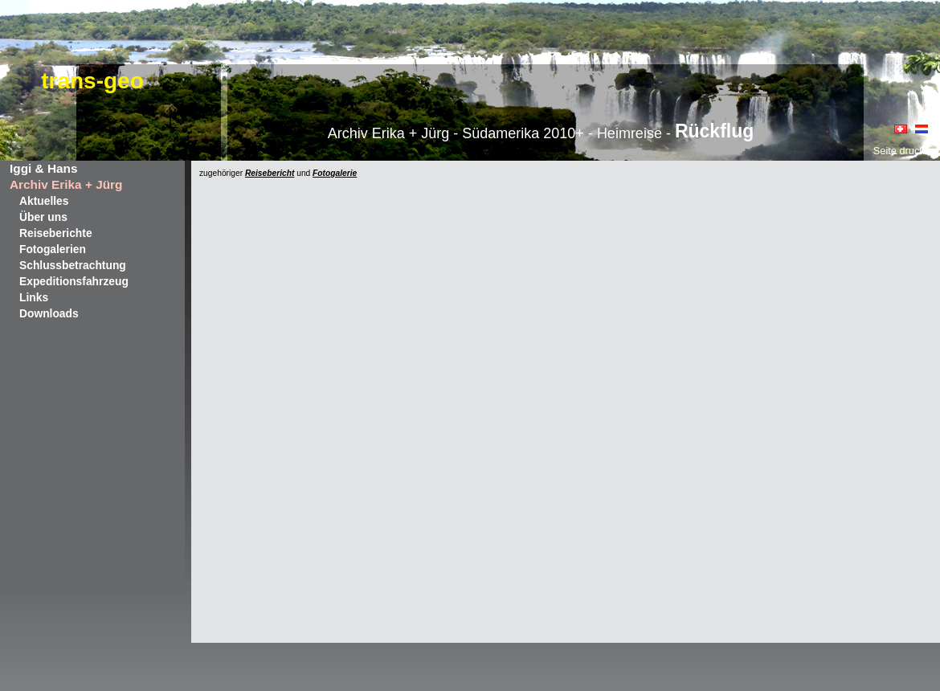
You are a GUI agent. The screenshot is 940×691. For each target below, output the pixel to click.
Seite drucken (904, 151)
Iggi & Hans (43, 168)
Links (33, 297)
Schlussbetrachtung (72, 265)
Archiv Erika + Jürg (66, 184)
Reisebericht (269, 173)
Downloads (49, 313)
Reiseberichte (55, 233)
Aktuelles (43, 200)
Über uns (43, 217)
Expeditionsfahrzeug (74, 281)
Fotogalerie (335, 173)
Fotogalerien (52, 249)
